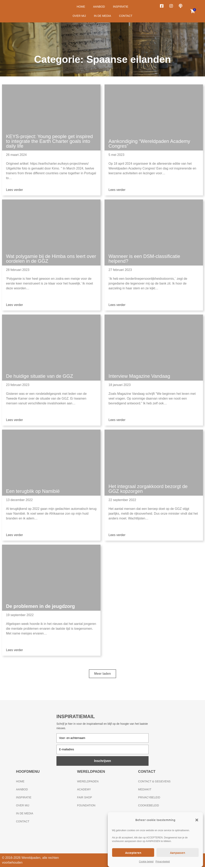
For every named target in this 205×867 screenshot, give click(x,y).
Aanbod (99, 6)
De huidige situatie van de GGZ (39, 376)
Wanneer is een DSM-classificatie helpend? (144, 259)
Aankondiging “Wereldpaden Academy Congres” (149, 143)
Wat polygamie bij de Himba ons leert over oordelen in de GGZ (51, 259)
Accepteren (133, 853)
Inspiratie (120, 6)
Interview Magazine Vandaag (139, 376)
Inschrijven (102, 761)
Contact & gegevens (154, 781)
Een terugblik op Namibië (33, 491)
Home (81, 6)
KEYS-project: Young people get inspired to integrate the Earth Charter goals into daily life (49, 141)
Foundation (86, 805)
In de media (102, 15)
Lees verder (14, 189)
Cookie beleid (146, 861)
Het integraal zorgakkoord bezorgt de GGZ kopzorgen (148, 489)
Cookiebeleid (148, 805)
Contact (126, 15)
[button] (197, 820)
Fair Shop (84, 797)
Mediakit (144, 789)
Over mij (79, 15)
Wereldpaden (87, 781)
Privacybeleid (163, 861)
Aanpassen (177, 853)
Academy (84, 789)
